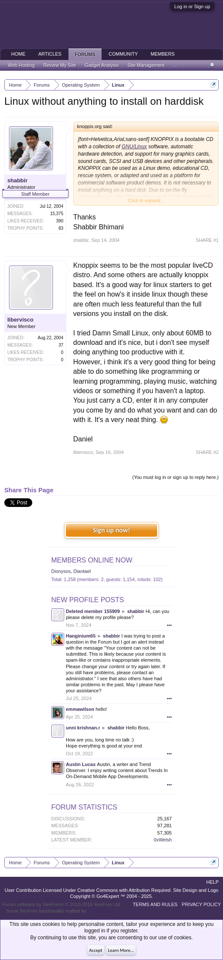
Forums (85, 54)
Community (123, 53)
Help (212, 882)
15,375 (56, 213)
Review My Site (59, 65)
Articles (50, 53)
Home (18, 53)
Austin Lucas (81, 764)
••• (169, 625)
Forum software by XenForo (61, 904)
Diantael (81, 571)
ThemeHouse (101, 910)
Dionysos (61, 571)
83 (61, 228)
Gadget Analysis (102, 65)
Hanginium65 (81, 635)
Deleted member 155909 (93, 611)
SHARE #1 (207, 240)
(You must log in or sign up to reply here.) (175, 477)
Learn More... (121, 950)
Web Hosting (21, 65)
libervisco (20, 319)
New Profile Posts (87, 600)
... (175, 65)
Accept (95, 950)
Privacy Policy (201, 904)
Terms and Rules (155, 904)
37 (61, 345)
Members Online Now (91, 560)
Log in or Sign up (192, 6)
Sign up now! (111, 530)
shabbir (17, 180)
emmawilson (80, 709)
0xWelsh (163, 839)
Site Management (145, 65)
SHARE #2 (207, 452)
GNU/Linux (134, 147)
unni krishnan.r (83, 727)
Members (163, 53)
